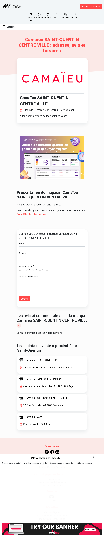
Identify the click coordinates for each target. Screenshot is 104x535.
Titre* (21, 243)
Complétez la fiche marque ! (32, 214)
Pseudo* (23, 253)
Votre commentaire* (28, 276)
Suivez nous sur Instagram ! (47, 457)
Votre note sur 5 (26, 266)
